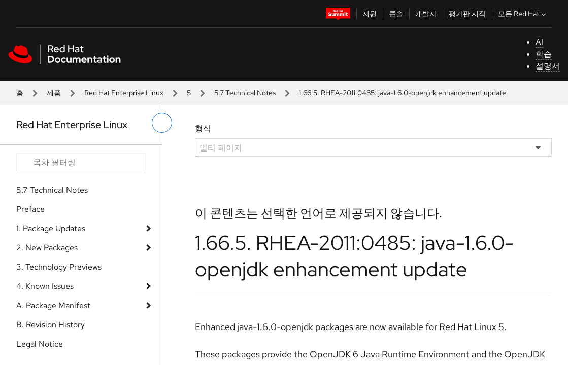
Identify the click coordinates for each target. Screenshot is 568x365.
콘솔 (396, 13)
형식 (203, 128)
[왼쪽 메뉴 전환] (162, 123)
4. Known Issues (45, 286)
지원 (369, 13)
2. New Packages (47, 247)
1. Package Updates (50, 228)
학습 (544, 54)
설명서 (548, 66)
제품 (54, 92)
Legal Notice (39, 344)
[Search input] (81, 162)
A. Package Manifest (53, 305)
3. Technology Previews (59, 267)
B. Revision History (50, 324)
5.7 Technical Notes (245, 92)
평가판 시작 (467, 13)
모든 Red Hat (523, 13)
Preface (30, 209)
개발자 (426, 13)
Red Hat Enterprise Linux (123, 92)
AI (539, 41)
